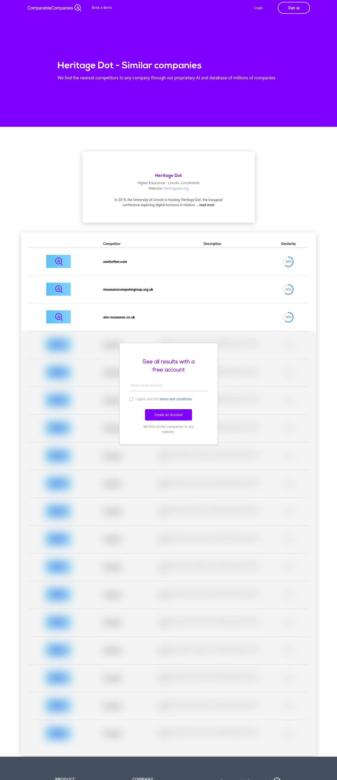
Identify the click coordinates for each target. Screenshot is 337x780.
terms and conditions (176, 399)
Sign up (294, 8)
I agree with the (161, 399)
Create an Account (168, 415)
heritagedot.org (176, 188)
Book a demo (102, 8)
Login (258, 8)
